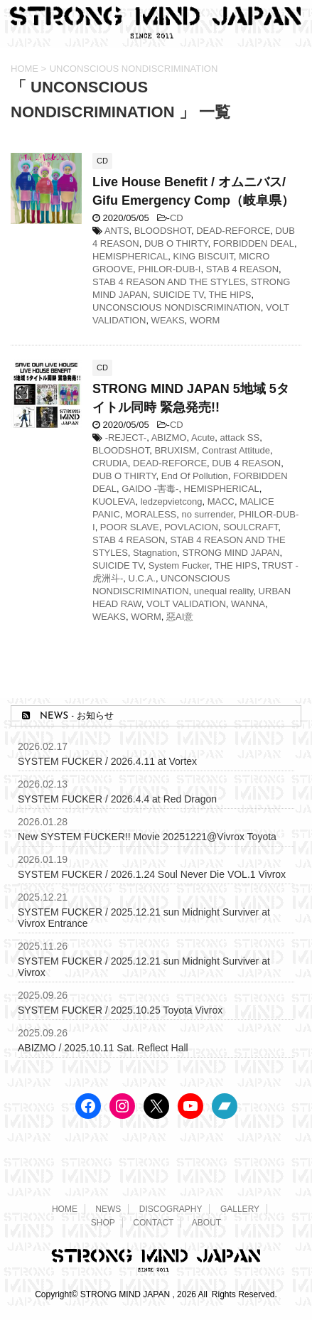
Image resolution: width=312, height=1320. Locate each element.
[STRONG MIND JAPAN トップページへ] (156, 34)
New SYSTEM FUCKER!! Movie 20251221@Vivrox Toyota (147, 836)
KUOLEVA (113, 501)
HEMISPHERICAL (130, 256)
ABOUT (206, 1223)
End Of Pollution (194, 476)
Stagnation (155, 552)
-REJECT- (126, 437)
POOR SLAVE (129, 527)
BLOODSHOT (162, 230)
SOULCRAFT (250, 527)
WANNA (248, 604)
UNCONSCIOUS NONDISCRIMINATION (176, 307)
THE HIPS (230, 294)
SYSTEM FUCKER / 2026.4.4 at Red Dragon (117, 799)
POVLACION (191, 527)
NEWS (108, 1209)
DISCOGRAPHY (171, 1209)
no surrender (207, 514)
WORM (205, 320)
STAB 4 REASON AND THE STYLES (169, 282)
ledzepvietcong (172, 501)
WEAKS (168, 320)
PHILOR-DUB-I (169, 269)
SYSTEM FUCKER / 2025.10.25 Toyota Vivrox (120, 1010)
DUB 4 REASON (246, 463)
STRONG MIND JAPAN (231, 552)
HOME (64, 1209)
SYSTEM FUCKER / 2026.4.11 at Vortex (107, 761)
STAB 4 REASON (242, 269)
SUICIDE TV (178, 294)
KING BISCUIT (203, 256)
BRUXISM (175, 450)
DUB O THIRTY (176, 243)
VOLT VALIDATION (186, 604)
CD (176, 218)
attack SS (239, 437)
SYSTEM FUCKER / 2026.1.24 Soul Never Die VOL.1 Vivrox (152, 874)
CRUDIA (110, 463)
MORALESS (150, 514)
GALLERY (239, 1209)
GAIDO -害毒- (150, 488)
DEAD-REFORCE (233, 230)
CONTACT (153, 1223)
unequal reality (224, 591)
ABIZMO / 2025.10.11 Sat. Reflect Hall (103, 1047)
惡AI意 (179, 616)
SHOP (103, 1223)
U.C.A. (142, 578)
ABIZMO (169, 437)
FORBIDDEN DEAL (253, 243)
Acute (203, 437)
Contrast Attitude (236, 450)
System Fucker (179, 565)
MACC (221, 501)
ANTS (116, 230)
